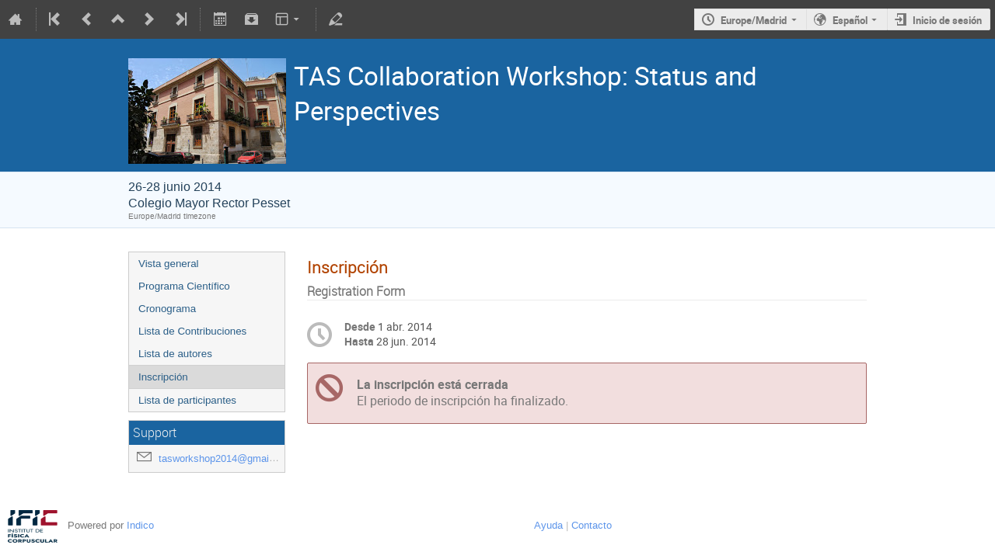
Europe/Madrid (754, 20)
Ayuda (548, 525)
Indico (140, 525)
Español (850, 20)
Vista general (168, 263)
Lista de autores (175, 353)
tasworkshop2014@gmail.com (226, 458)
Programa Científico (184, 286)
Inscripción (163, 377)
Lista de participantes (187, 400)
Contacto (591, 525)
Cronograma (167, 308)
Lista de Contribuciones (192, 331)
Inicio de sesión (947, 20)
